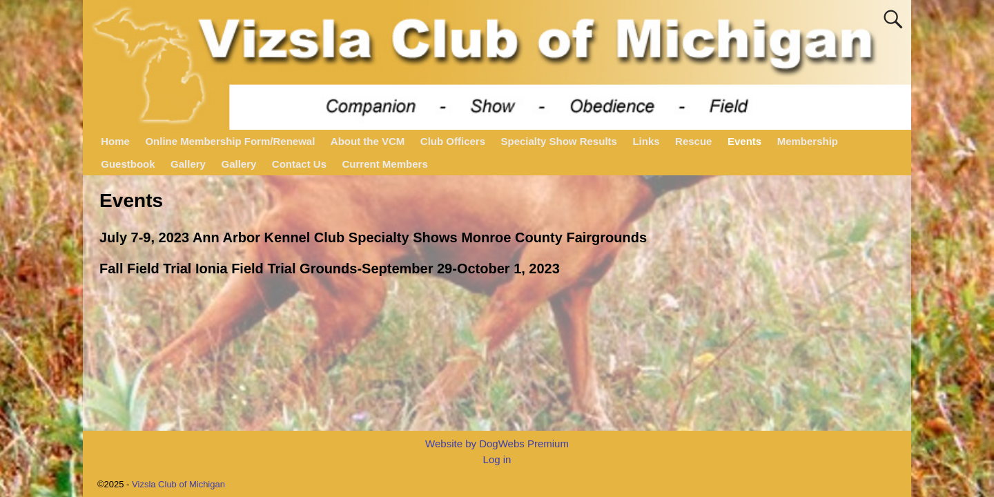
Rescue (693, 141)
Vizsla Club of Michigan (178, 484)
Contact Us (299, 164)
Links (645, 141)
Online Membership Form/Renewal (230, 141)
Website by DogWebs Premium (497, 443)
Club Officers (452, 141)
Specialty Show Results (559, 141)
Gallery (188, 164)
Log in (497, 459)
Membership (807, 141)
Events (744, 141)
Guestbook (128, 164)
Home (115, 141)
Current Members (385, 164)
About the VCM (368, 141)
